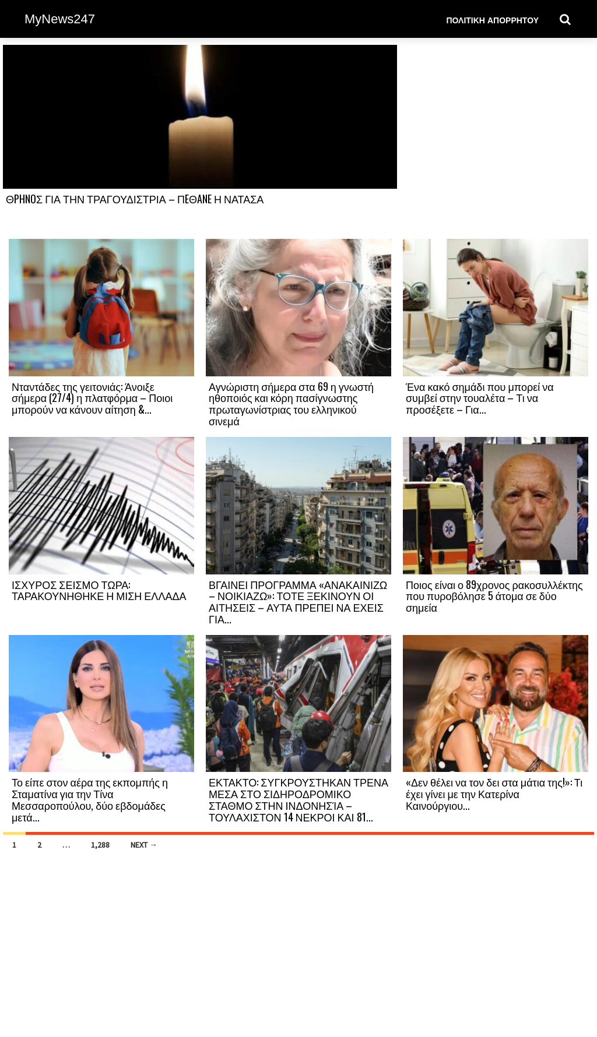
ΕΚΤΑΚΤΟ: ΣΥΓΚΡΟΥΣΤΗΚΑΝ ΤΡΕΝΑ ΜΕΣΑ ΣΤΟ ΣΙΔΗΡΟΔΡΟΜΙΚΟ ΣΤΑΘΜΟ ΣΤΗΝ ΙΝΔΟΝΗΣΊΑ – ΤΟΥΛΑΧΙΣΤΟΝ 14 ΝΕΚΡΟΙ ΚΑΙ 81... (298, 799)
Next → (144, 845)
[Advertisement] (495, 141)
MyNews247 (59, 19)
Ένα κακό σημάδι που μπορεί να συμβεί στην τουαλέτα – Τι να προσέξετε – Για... (480, 398)
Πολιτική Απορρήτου (492, 19)
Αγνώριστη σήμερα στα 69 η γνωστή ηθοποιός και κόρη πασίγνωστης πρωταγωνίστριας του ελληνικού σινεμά (291, 403)
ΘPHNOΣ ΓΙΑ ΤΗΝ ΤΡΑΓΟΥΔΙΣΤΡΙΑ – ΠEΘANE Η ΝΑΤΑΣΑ (135, 198)
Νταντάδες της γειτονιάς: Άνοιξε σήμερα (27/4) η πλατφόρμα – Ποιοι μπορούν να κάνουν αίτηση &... (92, 398)
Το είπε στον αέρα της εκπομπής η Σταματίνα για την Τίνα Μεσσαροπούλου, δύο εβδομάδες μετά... (90, 799)
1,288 (100, 845)
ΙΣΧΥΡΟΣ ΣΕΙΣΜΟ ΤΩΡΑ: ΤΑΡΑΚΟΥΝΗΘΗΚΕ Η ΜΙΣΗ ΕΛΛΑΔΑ (99, 590)
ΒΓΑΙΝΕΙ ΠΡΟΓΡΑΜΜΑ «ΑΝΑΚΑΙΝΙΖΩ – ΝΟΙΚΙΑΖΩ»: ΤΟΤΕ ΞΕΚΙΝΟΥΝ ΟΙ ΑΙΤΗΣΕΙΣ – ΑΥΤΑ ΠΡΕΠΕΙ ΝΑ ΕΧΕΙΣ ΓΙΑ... (298, 601)
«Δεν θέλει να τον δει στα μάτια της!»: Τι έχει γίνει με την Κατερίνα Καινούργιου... (494, 793)
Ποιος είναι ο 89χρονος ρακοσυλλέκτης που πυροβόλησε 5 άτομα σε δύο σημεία (494, 596)
